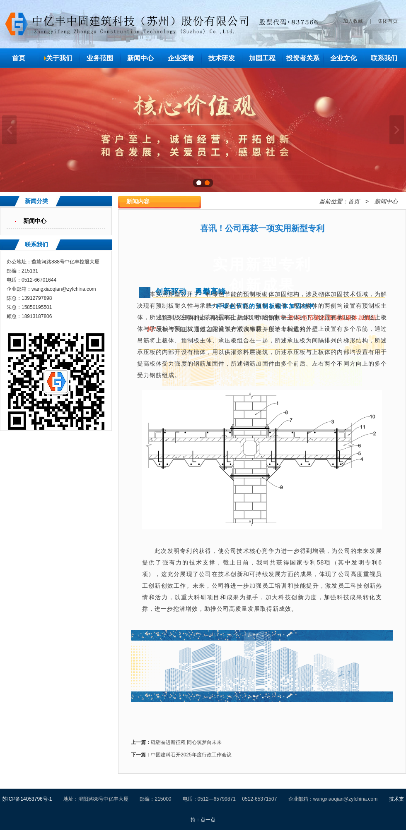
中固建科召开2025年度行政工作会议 (191, 755)
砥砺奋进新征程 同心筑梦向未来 (186, 742)
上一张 (9, 129)
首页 (18, 58)
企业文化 (343, 58)
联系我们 (384, 58)
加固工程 (262, 58)
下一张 (396, 129)
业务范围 (100, 58)
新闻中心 (140, 58)
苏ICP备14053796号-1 (27, 799)
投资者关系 (302, 58)
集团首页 (388, 21)
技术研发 (221, 58)
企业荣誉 (181, 58)
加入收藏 (353, 21)
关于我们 (59, 58)
